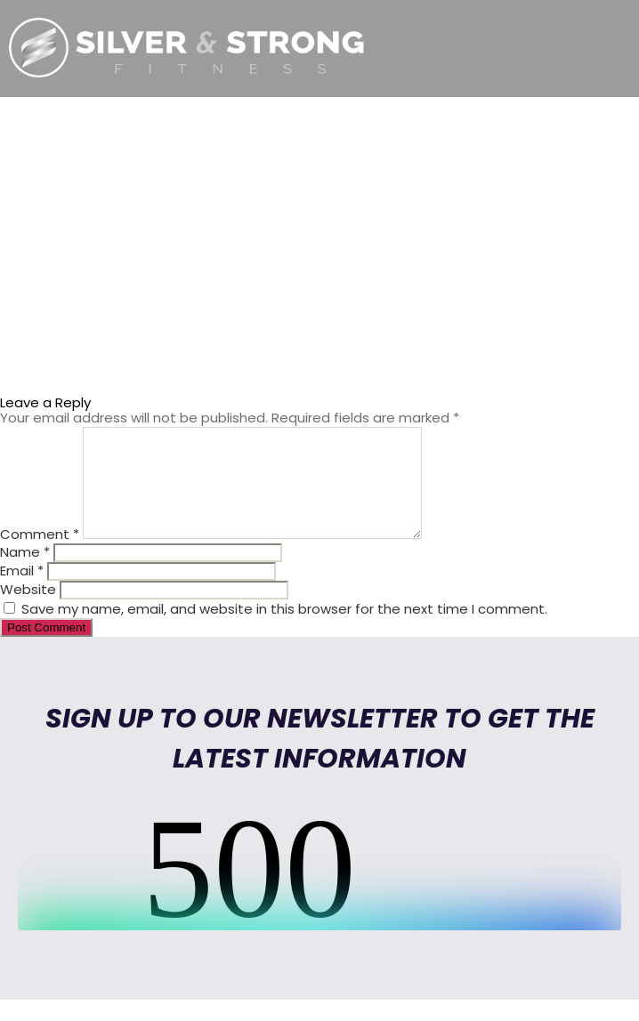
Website (28, 610)
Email (22, 592)
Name (25, 573)
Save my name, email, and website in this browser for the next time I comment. (284, 630)
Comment (39, 555)
